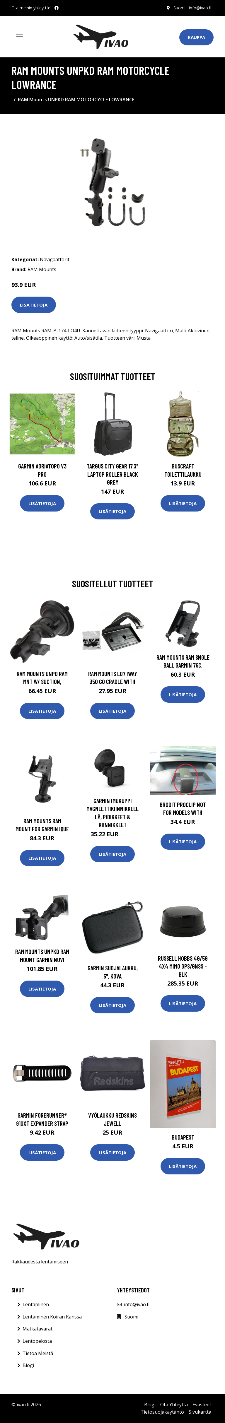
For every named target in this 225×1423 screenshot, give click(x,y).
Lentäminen (36, 1304)
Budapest (183, 1137)
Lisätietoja (33, 305)
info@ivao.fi (200, 8)
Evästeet (201, 1404)
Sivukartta (200, 1412)
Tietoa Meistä (38, 1353)
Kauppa (196, 37)
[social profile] (56, 7)
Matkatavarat (37, 1328)
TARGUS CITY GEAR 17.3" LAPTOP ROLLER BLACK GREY (112, 474)
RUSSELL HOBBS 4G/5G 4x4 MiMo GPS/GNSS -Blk (183, 966)
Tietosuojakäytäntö (162, 1412)
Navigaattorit (54, 259)
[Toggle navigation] (19, 36)
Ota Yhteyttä (174, 1404)
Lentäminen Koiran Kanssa (52, 1316)
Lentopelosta (37, 1341)
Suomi (179, 8)
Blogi (28, 1365)
